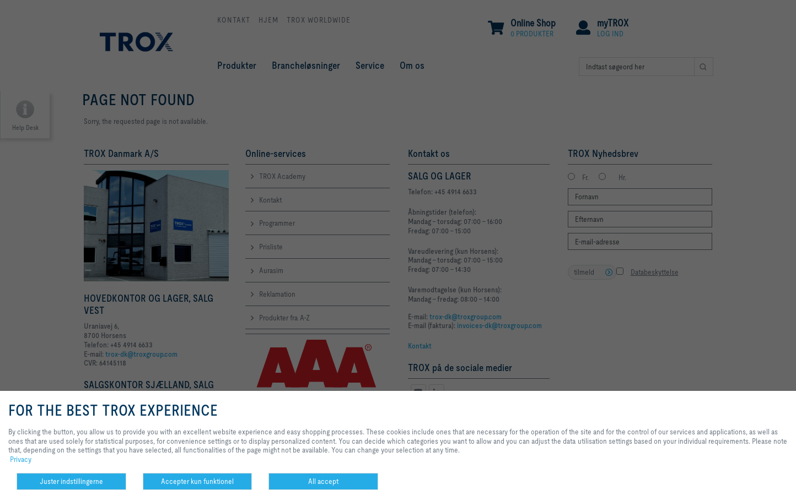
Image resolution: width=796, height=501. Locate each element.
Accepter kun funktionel (197, 481)
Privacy (20, 459)
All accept (323, 481)
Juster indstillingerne (71, 481)
